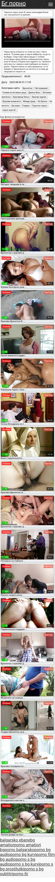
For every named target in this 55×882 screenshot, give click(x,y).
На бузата (42, 101)
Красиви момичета (11, 101)
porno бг (20, 873)
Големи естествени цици (14, 92)
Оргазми (15, 106)
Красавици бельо (21, 97)
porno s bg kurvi (24, 864)
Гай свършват (41, 88)
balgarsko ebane (15, 840)
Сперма (25, 106)
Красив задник (39, 97)
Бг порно (13, 3)
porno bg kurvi (23, 854)
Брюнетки (27, 88)
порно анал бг (9, 110)
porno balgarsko (19, 849)
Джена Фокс (34, 92)
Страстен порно (39, 106)
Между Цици (29, 101)
